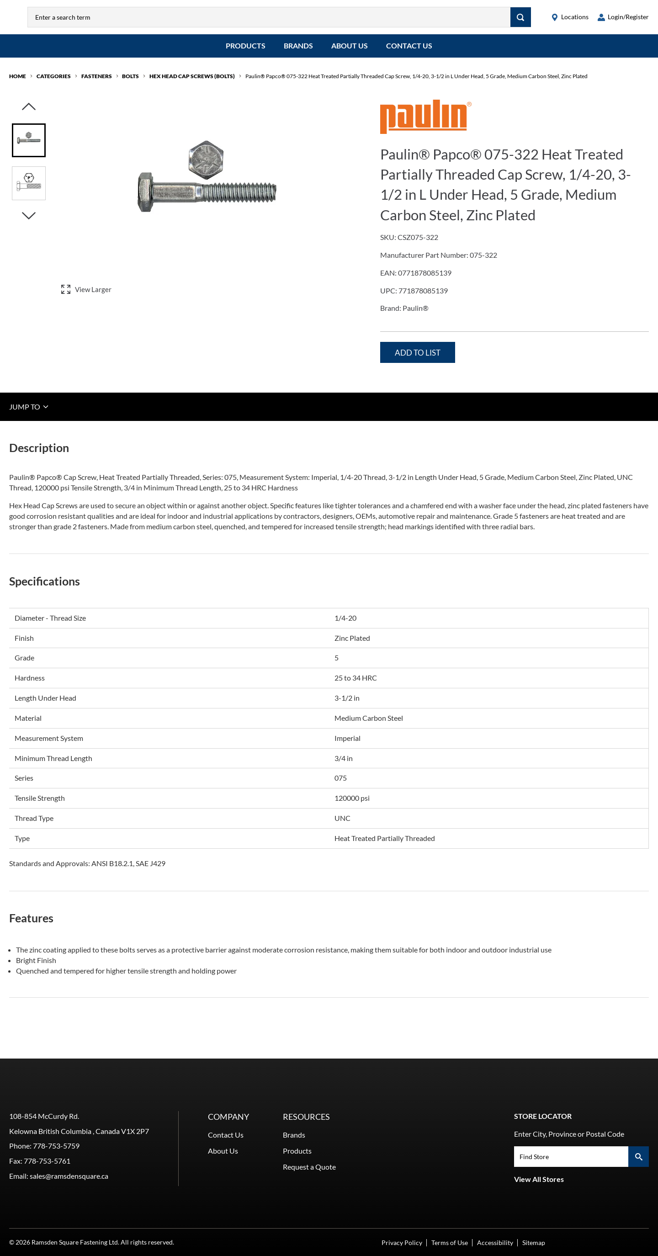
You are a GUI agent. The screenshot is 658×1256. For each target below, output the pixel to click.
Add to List (417, 359)
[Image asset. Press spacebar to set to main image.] (29, 147)
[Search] (520, 20)
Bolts (130, 83)
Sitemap (533, 1242)
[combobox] (288, 20)
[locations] (570, 20)
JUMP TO (29, 413)
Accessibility (495, 1242)
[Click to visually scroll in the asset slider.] (28, 114)
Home (17, 83)
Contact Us (409, 52)
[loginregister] (623, 20)
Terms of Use (449, 1242)
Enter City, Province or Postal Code (569, 1133)
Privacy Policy (402, 1242)
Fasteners (96, 83)
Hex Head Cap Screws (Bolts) (192, 83)
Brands (298, 52)
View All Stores (539, 1179)
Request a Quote (309, 1166)
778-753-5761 (47, 1160)
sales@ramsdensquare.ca (69, 1175)
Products (245, 52)
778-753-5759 (56, 1145)
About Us (349, 52)
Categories (54, 83)
